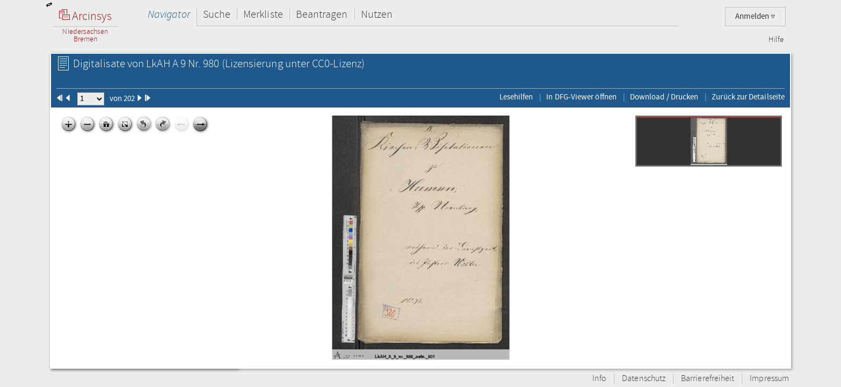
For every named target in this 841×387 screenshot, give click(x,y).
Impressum (769, 379)
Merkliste (263, 14)
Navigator (169, 14)
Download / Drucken (664, 96)
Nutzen (377, 14)
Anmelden (755, 16)
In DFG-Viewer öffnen (581, 96)
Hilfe (776, 40)
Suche (216, 14)
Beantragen (322, 14)
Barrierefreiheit (707, 379)
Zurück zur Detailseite (748, 96)
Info (599, 379)
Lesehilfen (516, 96)
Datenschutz (643, 379)
